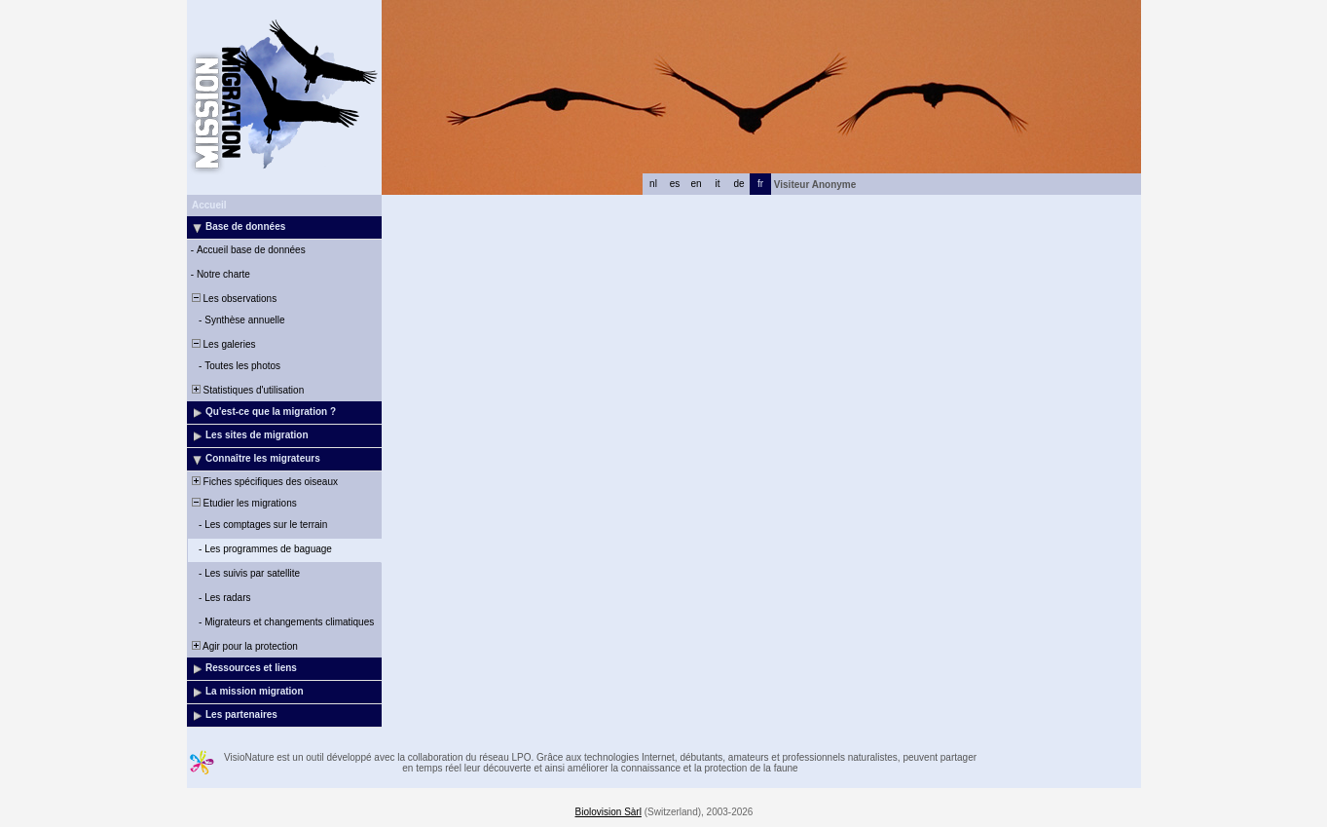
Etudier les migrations (243, 503)
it (718, 183)
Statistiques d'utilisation (246, 390)
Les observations (232, 298)
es (675, 183)
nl (653, 183)
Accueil (209, 205)
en (695, 183)
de (738, 183)
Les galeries (222, 344)
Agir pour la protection (243, 646)
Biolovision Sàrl (608, 812)
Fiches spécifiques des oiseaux (263, 481)
